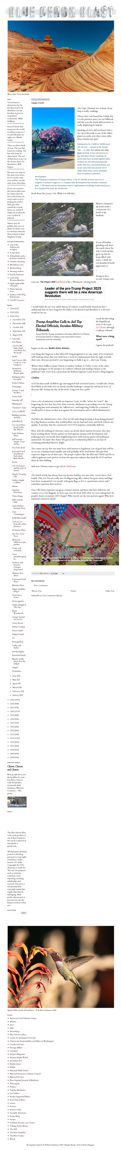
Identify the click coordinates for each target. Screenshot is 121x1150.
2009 (12, 753)
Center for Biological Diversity (23, 1038)
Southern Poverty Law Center (22, 1122)
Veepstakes (16, 386)
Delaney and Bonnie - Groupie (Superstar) (17, 566)
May (15, 679)
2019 (12, 715)
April (15, 683)
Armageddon (17, 641)
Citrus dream (17, 623)
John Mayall (17, 421)
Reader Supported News (20, 1096)
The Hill (13, 1129)
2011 (12, 746)
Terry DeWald (18, 411)
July (14, 338)
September (17, 331)
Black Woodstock (17, 612)
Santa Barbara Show (18, 434)
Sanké (14, 356)
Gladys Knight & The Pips (19, 606)
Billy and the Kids (17, 501)
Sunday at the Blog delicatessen (18, 295)
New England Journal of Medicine (24, 1080)
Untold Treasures (17, 300)
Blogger (90, 1145)
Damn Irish (17, 396)
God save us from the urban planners (19, 524)
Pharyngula (15, 1083)
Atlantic (13, 1021)
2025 (12, 312)
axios (12, 1025)
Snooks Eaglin (18, 651)
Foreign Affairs (16, 1047)
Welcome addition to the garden (19, 542)
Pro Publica (14, 1093)
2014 (12, 734)
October (16, 327)
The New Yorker (17, 1135)
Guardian (14, 1051)
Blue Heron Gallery (18, 1034)
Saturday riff (17, 400)
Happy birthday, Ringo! (19, 590)
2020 (12, 711)
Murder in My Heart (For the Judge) (18, 661)
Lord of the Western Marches (17, 279)
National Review (17, 1077)
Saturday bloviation (17, 491)
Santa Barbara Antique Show (18, 507)
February (17, 691)
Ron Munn (16, 342)
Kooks (14, 462)
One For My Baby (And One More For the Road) (19, 349)
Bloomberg (14, 1031)
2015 (12, 730)
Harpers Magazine (17, 1054)
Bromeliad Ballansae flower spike (18, 370)
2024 (12, 316)
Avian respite (17, 630)
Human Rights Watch (19, 1057)
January (16, 695)
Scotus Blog (15, 1116)
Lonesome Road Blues (19, 580)
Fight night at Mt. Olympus (17, 284)
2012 (12, 742)
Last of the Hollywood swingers (14, 247)
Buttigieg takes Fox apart (18, 378)
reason (12, 1103)
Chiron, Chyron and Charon (15, 768)
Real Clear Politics (17, 1100)
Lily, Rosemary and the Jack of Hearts (19, 468)
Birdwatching (15, 268)
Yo (13, 638)
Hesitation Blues (19, 530)
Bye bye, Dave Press (18, 534)
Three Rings (17, 496)
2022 (12, 703)
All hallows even (17, 265)
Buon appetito (18, 601)
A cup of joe (15, 252)
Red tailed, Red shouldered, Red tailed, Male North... (18, 455)
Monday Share (18, 585)
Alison (15, 486)
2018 (12, 719)
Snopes (13, 1119)
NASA (12, 1067)
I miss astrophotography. (19, 556)
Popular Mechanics (18, 1090)
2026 (12, 308)
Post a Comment (41, 585)
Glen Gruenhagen (18, 513)
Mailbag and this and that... (19, 416)
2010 (12, 749)
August (16, 335)
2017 (12, 723)
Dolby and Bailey (16, 646)
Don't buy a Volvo (17, 596)
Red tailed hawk (19, 655)
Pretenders (16, 671)
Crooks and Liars (17, 1044)
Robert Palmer (18, 383)
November (17, 323)
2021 (12, 707)
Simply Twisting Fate (19, 475)
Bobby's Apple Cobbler (18, 481)
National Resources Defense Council (25, 1073)
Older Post (109, 591)
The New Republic (18, 1132)
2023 (12, 700)
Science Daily (15, 1109)
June (15, 676)
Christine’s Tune (19, 407)
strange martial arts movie (18, 618)
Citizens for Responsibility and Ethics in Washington (32, 1041)
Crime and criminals (16, 549)
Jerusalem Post (16, 1060)
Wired (12, 1139)
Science (13, 1106)
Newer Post (37, 591)
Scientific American (18, 1113)
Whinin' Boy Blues (17, 574)
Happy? (15, 667)
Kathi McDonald (19, 518)
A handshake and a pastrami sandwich (17, 257)
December (17, 319)
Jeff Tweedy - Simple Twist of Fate (18, 441)
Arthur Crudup (18, 626)
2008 (12, 757)
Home (73, 591)
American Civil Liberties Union (23, 1018)
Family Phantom (17, 274)
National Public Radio (19, 1070)
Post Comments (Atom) (52, 595)
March (15, 687)
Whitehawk (17, 404)
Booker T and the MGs (18, 391)
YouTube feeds (18, 447)
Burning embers (17, 271)
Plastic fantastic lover (16, 290)
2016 (12, 726)
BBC (12, 1028)
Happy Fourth (18, 634)
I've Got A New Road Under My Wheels (18, 427)
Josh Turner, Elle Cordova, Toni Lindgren (19, 362)
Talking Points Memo (19, 1126)
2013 (12, 738)
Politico (13, 1087)
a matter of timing (17, 261)
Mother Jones (15, 1064)
